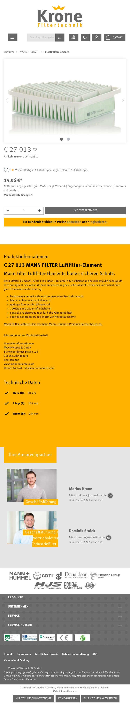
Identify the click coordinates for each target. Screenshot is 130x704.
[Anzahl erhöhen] (39, 211)
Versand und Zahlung (16, 660)
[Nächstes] (123, 100)
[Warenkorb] (115, 37)
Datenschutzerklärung (75, 654)
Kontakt (9, 654)
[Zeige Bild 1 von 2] (61, 139)
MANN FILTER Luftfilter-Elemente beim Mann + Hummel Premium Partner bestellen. (53, 324)
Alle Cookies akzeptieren (100, 698)
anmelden (74, 222)
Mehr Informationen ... (65, 691)
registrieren (97, 222)
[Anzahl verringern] (8, 211)
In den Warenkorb (86, 210)
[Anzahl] (24, 211)
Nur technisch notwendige (33, 698)
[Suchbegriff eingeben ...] (41, 38)
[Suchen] (60, 38)
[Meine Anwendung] (74, 37)
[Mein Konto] (97, 37)
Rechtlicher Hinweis (46, 654)
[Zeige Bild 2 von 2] (68, 139)
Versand (54, 672)
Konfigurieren (67, 698)
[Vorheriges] (7, 100)
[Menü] (13, 37)
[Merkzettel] (86, 37)
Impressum (24, 654)
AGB (94, 654)
